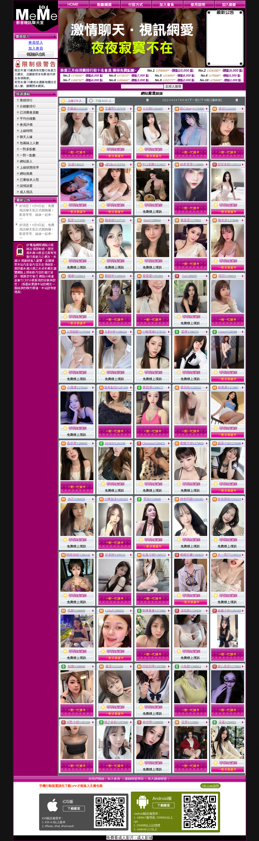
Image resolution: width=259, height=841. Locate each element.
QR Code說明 (210, 785)
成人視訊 (26, 192)
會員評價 (26, 124)
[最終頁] (216, 100)
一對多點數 (28, 149)
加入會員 (35, 48)
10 (185, 100)
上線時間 (26, 131)
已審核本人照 (29, 180)
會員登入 (35, 43)
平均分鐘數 (28, 118)
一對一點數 (28, 155)
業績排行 (26, 100)
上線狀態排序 (29, 167)
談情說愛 (26, 186)
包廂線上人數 (29, 143)
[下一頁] (193, 100)
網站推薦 (26, 173)
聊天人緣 (26, 137)
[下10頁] (205, 100)
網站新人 (26, 161)
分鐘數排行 (28, 106)
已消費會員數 (29, 112)
